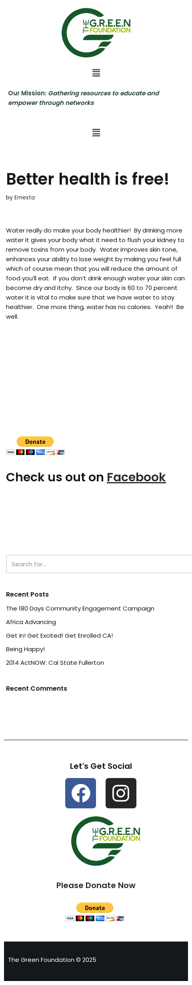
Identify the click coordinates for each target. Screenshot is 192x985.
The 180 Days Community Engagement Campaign (80, 608)
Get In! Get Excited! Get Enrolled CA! (59, 635)
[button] (96, 73)
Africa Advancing (31, 622)
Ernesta (24, 197)
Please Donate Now (96, 885)
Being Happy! (25, 649)
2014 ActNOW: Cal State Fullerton (55, 662)
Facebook (136, 477)
